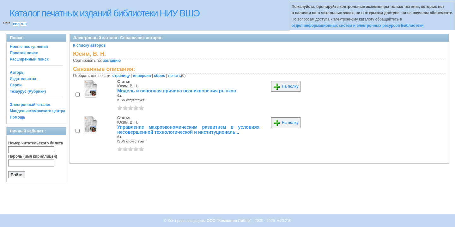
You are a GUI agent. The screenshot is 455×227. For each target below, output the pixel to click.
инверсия (142, 75)
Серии (15, 85)
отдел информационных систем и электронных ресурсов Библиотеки (358, 25)
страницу (121, 75)
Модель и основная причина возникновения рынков (176, 90)
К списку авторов (89, 45)
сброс (159, 75)
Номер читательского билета (35, 143)
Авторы (17, 72)
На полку (286, 86)
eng (16, 24)
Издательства (23, 79)
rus (24, 24)
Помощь (17, 117)
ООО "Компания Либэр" (229, 220)
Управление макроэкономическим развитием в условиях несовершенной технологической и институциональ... (188, 130)
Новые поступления (29, 46)
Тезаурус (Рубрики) (28, 91)
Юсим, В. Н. (127, 86)
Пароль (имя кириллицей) (32, 156)
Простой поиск (24, 53)
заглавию (112, 60)
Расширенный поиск (29, 59)
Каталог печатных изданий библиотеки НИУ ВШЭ (104, 13)
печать (174, 75)
